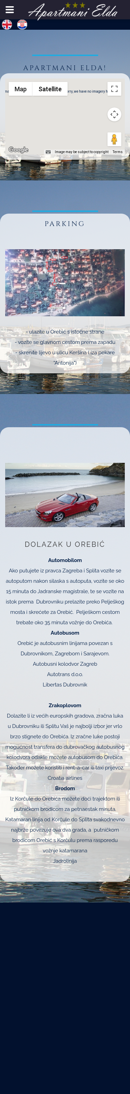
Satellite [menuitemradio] (49, 89)
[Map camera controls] (114, 114)
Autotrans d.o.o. (65, 674)
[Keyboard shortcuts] (48, 152)
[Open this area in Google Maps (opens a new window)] (18, 150)
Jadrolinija (65, 861)
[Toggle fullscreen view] (114, 89)
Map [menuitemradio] (20, 89)
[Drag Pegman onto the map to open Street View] (114, 139)
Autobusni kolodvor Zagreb (65, 664)
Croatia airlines (65, 778)
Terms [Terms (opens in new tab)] (118, 152)
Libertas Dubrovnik (65, 685)
